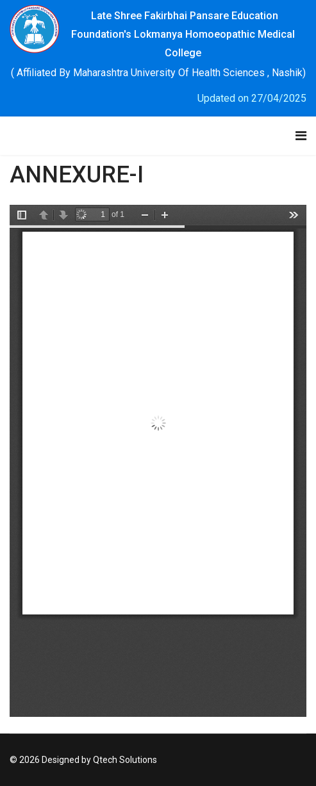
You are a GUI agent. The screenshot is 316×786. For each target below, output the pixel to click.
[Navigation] (300, 135)
